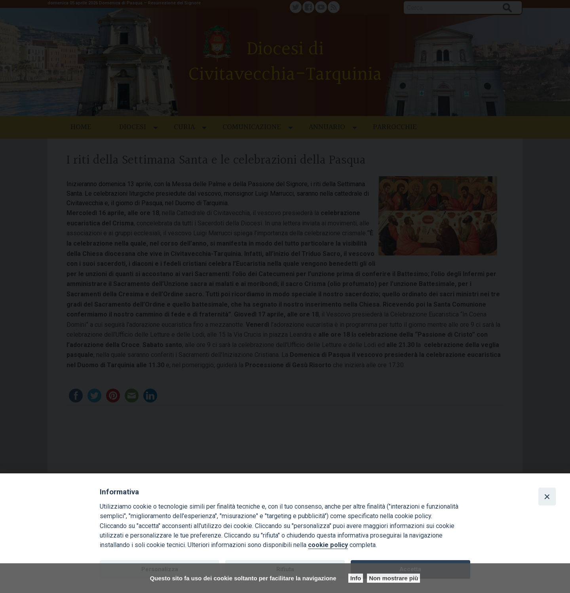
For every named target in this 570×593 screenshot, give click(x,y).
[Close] (547, 496)
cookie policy (328, 545)
